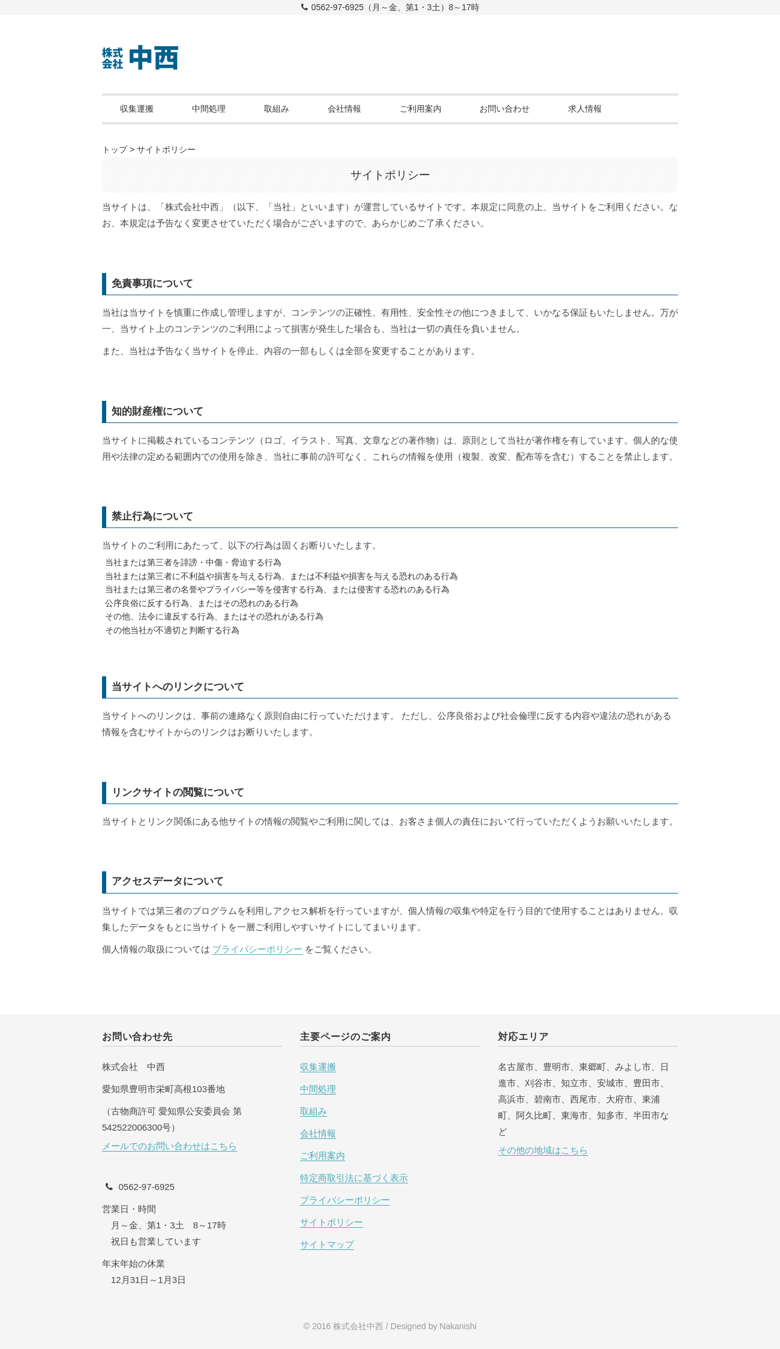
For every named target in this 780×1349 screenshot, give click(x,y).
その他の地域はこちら (543, 1150)
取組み (276, 108)
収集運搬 (137, 108)
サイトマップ (327, 1244)
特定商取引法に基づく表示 (354, 1178)
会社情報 (344, 108)
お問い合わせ (504, 108)
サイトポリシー (331, 1222)
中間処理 (209, 108)
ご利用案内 (421, 108)
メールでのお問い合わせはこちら (169, 1146)
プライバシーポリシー (257, 949)
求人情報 (585, 108)
